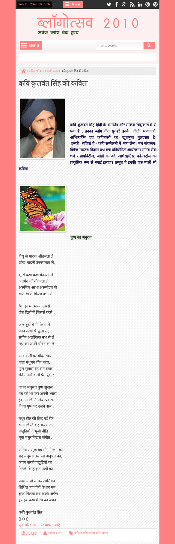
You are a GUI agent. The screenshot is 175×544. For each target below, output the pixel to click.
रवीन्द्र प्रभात (55, 533)
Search (149, 45)
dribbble (148, 4)
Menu (76, 4)
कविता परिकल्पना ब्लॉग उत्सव (91, 533)
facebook (116, 4)
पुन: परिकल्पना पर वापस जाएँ (39, 525)
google (124, 4)
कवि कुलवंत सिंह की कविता (53, 82)
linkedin (140, 4)
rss (132, 4)
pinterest (155, 4)
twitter (109, 4)
